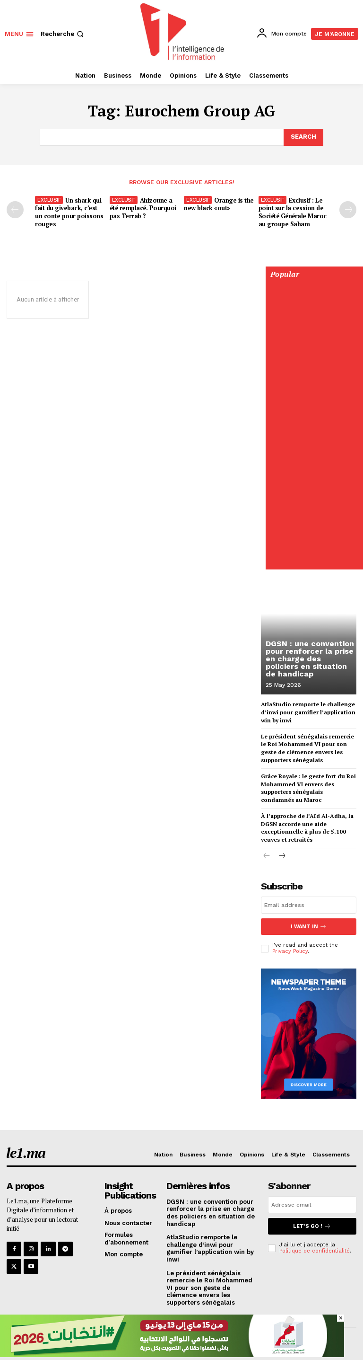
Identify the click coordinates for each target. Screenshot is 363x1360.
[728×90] (172, 1355)
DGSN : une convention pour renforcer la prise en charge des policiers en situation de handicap (310, 658)
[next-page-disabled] (347, 209)
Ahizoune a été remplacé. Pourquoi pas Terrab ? (143, 208)
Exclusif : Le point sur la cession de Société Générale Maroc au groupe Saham (293, 212)
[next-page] (282, 856)
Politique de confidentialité (314, 1251)
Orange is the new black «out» (219, 204)
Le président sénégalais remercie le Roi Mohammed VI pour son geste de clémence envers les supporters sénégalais (307, 747)
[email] (308, 905)
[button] (63, 34)
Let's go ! (312, 1226)
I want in (309, 926)
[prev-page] (15, 209)
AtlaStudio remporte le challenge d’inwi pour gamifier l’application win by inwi (308, 712)
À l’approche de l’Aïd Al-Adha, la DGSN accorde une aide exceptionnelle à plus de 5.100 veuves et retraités (307, 827)
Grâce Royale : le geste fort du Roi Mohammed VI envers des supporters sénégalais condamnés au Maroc (308, 788)
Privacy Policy (290, 951)
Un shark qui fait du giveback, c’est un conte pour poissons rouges (69, 212)
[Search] (303, 137)
